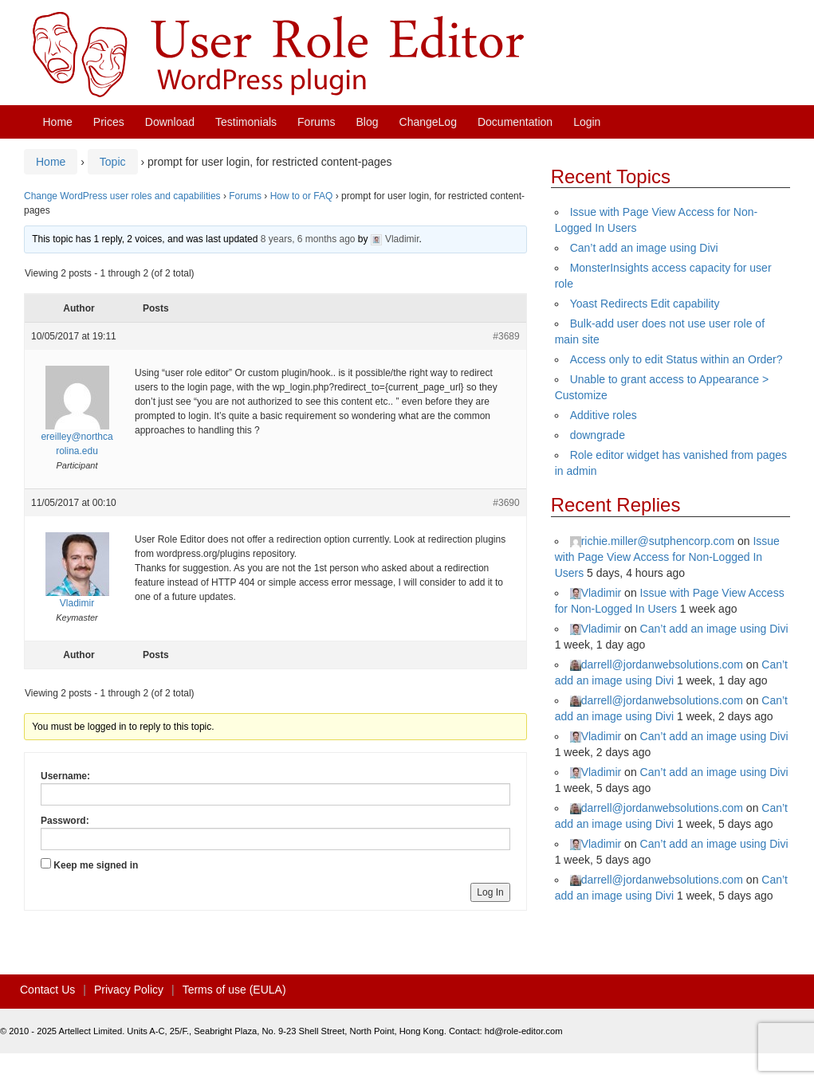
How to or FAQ (301, 196)
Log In (490, 892)
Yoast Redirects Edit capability (645, 303)
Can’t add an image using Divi (644, 247)
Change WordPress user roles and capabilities (122, 196)
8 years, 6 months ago (308, 239)
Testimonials (246, 122)
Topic (113, 161)
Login (586, 122)
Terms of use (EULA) (234, 989)
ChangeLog (428, 122)
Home (58, 122)
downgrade (597, 435)
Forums (316, 122)
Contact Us (47, 989)
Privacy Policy (128, 989)
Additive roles (603, 415)
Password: (65, 820)
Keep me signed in (95, 865)
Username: (65, 776)
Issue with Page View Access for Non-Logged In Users (667, 557)
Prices (108, 122)
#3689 (506, 336)
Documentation (515, 122)
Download (170, 122)
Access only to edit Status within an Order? (676, 359)
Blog (367, 122)
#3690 (506, 502)
